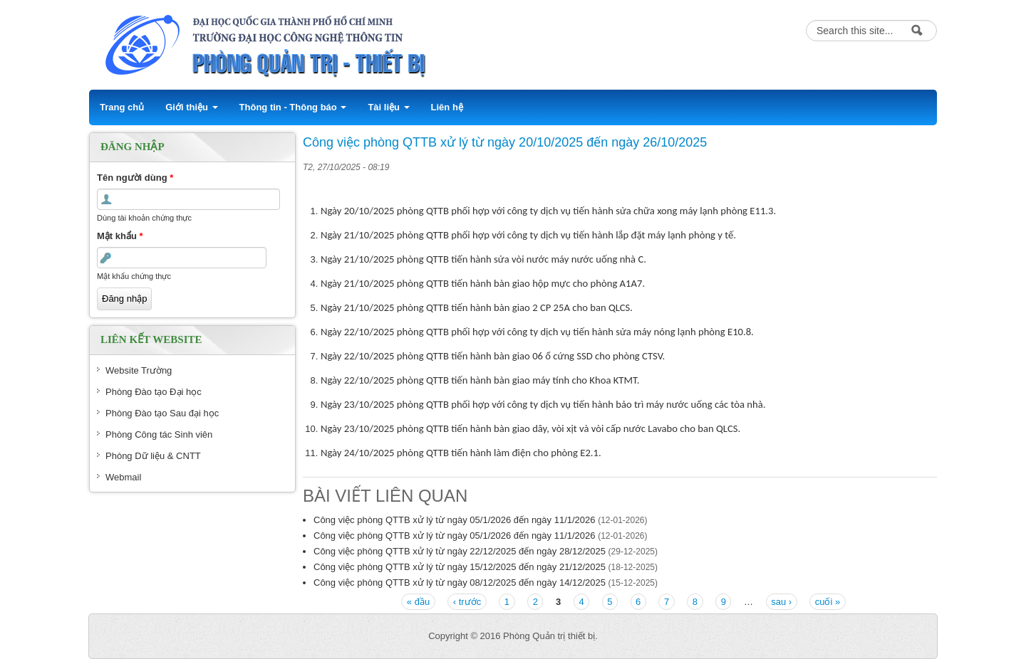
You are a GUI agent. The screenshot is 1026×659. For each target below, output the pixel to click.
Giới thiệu (191, 107)
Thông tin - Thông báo (293, 107)
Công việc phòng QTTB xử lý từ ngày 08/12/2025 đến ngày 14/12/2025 (460, 582)
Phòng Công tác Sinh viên (158, 434)
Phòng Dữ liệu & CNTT (153, 455)
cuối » (827, 601)
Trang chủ (122, 107)
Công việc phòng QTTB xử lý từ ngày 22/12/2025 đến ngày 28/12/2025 (460, 551)
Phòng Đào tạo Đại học (153, 391)
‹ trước (467, 601)
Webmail (123, 477)
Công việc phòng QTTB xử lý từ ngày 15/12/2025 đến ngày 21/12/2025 (460, 567)
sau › (781, 601)
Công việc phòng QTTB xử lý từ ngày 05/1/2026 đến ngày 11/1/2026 (455, 520)
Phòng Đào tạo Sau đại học (162, 413)
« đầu (418, 601)
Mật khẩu (120, 236)
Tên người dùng (135, 177)
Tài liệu (388, 107)
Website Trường (138, 370)
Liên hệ (447, 107)
